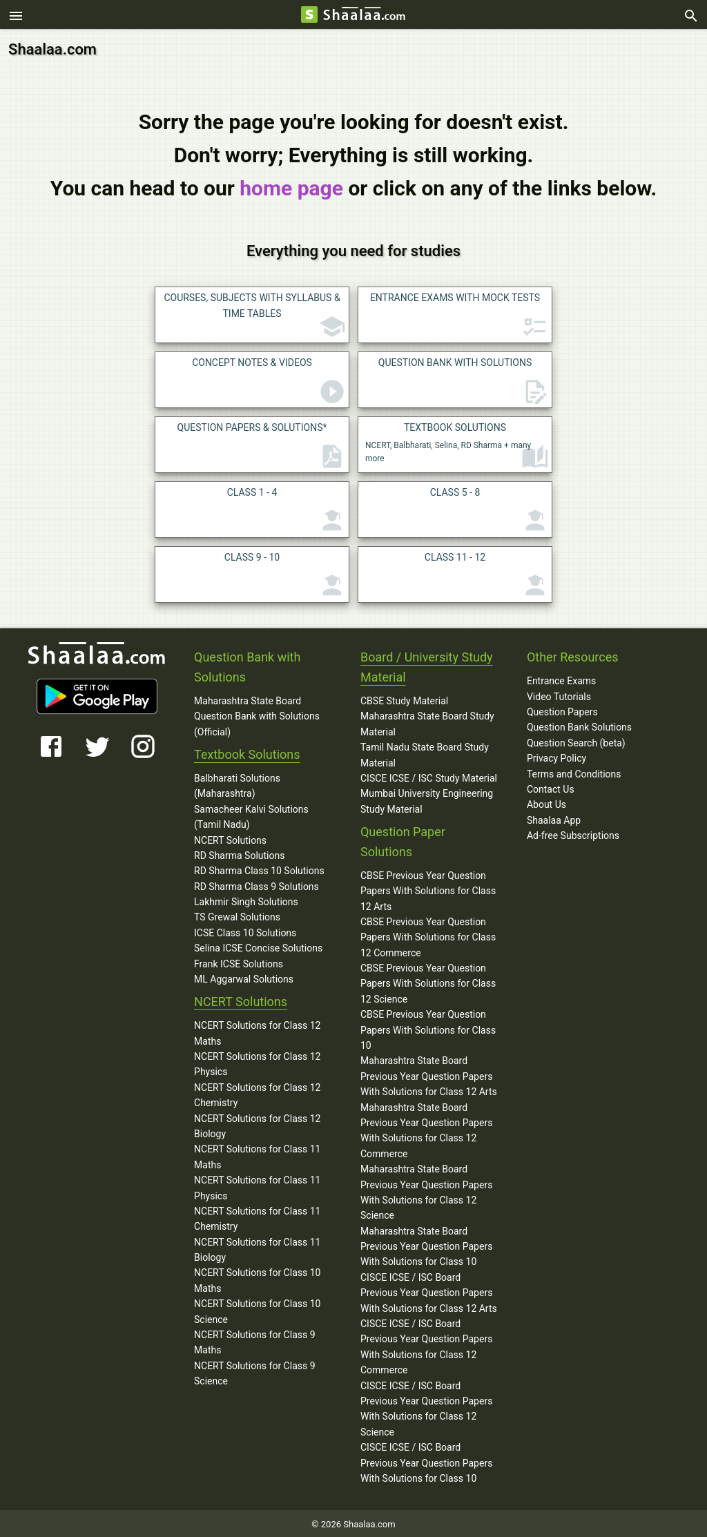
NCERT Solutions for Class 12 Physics (257, 1062)
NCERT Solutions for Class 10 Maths (257, 1278)
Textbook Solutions (247, 752)
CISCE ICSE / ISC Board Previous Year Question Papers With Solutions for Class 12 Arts (428, 1291)
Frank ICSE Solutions (238, 961)
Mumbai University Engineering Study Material (426, 799)
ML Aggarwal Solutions (243, 977)
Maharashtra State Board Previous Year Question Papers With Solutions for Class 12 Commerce (426, 1128)
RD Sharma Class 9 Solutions (256, 884)
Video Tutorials (559, 694)
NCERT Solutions (230, 837)
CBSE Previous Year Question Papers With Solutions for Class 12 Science (428, 981)
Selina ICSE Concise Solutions (258, 945)
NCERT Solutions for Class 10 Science (257, 1309)
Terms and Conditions (574, 771)
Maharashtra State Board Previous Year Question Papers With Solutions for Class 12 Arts (428, 1074)
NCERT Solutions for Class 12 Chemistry (257, 1093)
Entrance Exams (561, 678)
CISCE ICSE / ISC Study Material (428, 776)
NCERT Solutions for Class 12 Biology (257, 1124)
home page (291, 186)
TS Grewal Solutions (237, 914)
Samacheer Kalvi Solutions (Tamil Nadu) (251, 815)
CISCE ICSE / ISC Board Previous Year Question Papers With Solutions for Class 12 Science (426, 1407)
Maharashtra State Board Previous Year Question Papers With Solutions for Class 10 (426, 1245)
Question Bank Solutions (579, 725)
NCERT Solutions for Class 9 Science (255, 1371)
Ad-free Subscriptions (573, 833)
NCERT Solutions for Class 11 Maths (257, 1154)
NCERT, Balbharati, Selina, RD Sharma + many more (457, 444)
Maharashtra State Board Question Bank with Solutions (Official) (257, 714)
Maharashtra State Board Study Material (427, 721)
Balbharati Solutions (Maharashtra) (237, 784)
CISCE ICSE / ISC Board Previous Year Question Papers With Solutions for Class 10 (426, 1461)
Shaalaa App (554, 818)
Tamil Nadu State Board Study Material (424, 753)
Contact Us (550, 787)
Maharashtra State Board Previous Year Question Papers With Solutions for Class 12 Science (426, 1190)
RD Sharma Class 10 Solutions (259, 868)
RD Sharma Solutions (239, 853)
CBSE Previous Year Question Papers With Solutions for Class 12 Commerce (428, 935)
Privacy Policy (556, 756)
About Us (546, 802)
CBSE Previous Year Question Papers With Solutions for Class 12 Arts (428, 889)
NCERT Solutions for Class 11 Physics (257, 1185)
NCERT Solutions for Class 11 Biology (257, 1248)
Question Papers (562, 709)
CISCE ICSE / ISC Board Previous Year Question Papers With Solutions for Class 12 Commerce (426, 1344)
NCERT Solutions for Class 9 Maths (255, 1340)
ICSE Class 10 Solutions (245, 930)
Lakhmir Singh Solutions (246, 899)
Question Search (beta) (576, 740)
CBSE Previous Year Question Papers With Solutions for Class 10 (428, 1028)
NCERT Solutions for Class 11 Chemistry (257, 1217)
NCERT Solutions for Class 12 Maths (257, 1031)
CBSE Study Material (404, 698)
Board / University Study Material (426, 665)
